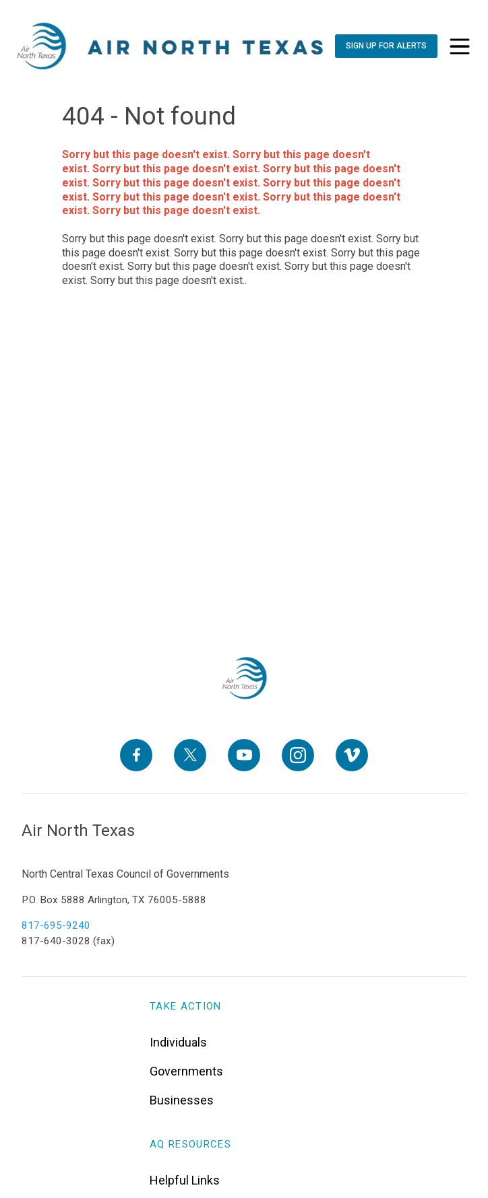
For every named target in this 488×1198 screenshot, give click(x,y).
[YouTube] (244, 755)
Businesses (182, 1100)
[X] (190, 755)
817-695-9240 (56, 925)
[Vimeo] (352, 755)
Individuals (178, 1042)
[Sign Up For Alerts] (386, 46)
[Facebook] (136, 755)
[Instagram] (298, 755)
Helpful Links (185, 1180)
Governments (186, 1071)
